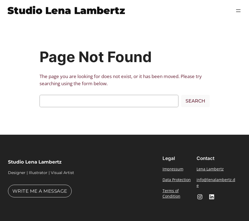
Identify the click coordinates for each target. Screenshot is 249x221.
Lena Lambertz (210, 169)
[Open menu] (238, 10)
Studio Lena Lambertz (66, 10)
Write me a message (39, 191)
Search (195, 101)
